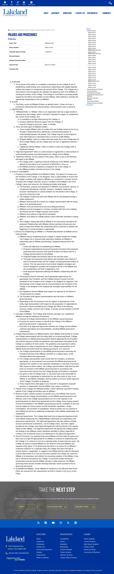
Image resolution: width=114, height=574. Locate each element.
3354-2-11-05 (92, 87)
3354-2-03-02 (92, 36)
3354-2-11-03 (92, 83)
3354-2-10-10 (92, 69)
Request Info (81, 507)
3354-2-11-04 (92, 85)
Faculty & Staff (89, 547)
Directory (65, 570)
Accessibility (86, 570)
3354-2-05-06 (92, 55)
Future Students (89, 539)
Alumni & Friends (90, 549)
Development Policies (93, 93)
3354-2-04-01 (92, 46)
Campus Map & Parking (68, 557)
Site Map (51, 570)
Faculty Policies (92, 91)
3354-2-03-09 (92, 42)
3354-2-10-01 (92, 61)
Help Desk (58, 570)
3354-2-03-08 (92, 40)
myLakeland (15, 13)
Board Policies (40, 30)
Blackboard (64, 547)
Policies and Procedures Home (19, 30)
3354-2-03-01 (92, 34)
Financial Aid (41, 555)
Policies (32, 30)
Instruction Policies (93, 101)
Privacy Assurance (96, 570)
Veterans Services (66, 555)
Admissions (67, 13)
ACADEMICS (55, 13)
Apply (22, 507)
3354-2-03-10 (92, 44)
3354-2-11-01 (92, 77)
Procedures (89, 105)
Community (107, 13)
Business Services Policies (92, 98)
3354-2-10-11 (92, 71)
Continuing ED (92, 13)
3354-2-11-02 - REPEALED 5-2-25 (93, 80)
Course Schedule (66, 549)
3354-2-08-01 (92, 57)
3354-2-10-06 (50, 30)
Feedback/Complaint (75, 570)
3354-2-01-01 (92, 32)
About (39, 539)
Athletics (39, 552)
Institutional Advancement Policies (95, 95)
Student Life (80, 13)
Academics (40, 541)
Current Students (89, 541)
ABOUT (46, 13)
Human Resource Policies (95, 89)
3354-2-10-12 (92, 73)
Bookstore (63, 544)
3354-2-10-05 (92, 63)
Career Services (65, 552)
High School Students (91, 544)
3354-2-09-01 (92, 59)
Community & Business (92, 552)
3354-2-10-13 (92, 75)
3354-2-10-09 (92, 67)
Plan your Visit (54, 507)
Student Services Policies (95, 103)
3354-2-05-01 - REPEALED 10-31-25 (94, 52)
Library (62, 541)
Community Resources (44, 549)
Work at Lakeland (42, 557)
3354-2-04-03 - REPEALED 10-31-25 (94, 49)
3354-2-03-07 (92, 38)
